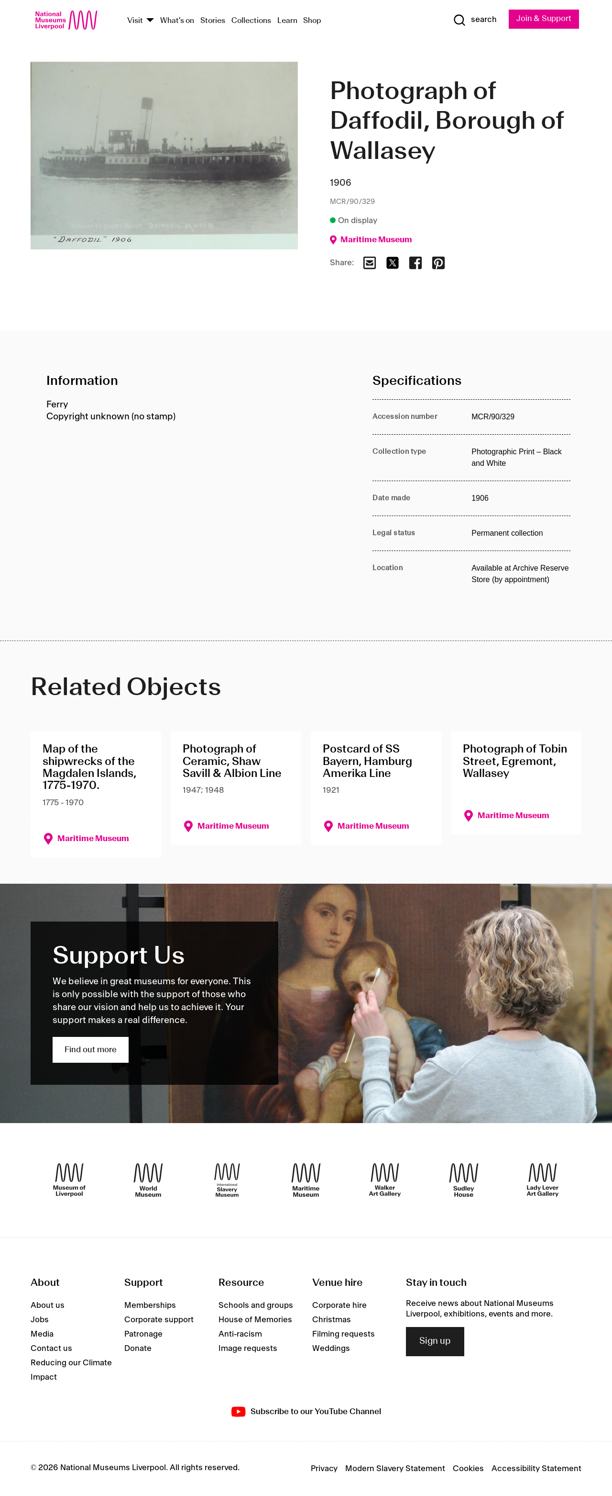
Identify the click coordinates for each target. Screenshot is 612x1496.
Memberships (150, 1305)
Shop (312, 21)
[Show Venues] (150, 21)
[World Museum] (148, 1180)
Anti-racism (240, 1334)
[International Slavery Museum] (227, 1180)
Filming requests (343, 1334)
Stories (212, 21)
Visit (135, 21)
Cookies (468, 1468)
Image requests (248, 1348)
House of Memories (255, 1320)
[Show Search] (473, 20)
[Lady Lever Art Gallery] (542, 1180)
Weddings (331, 1348)
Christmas (331, 1320)
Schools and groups (256, 1305)
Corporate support (159, 1320)
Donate (138, 1348)
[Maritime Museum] (306, 1180)
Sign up (435, 1342)
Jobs (40, 1320)
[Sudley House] (463, 1180)
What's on (177, 21)
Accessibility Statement (536, 1468)
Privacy (324, 1468)
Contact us (51, 1348)
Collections (251, 21)
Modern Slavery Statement (395, 1468)
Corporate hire (339, 1305)
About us (48, 1305)
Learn (287, 21)
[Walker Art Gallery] (385, 1180)
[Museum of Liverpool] (69, 1180)
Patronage (143, 1334)
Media (42, 1334)
